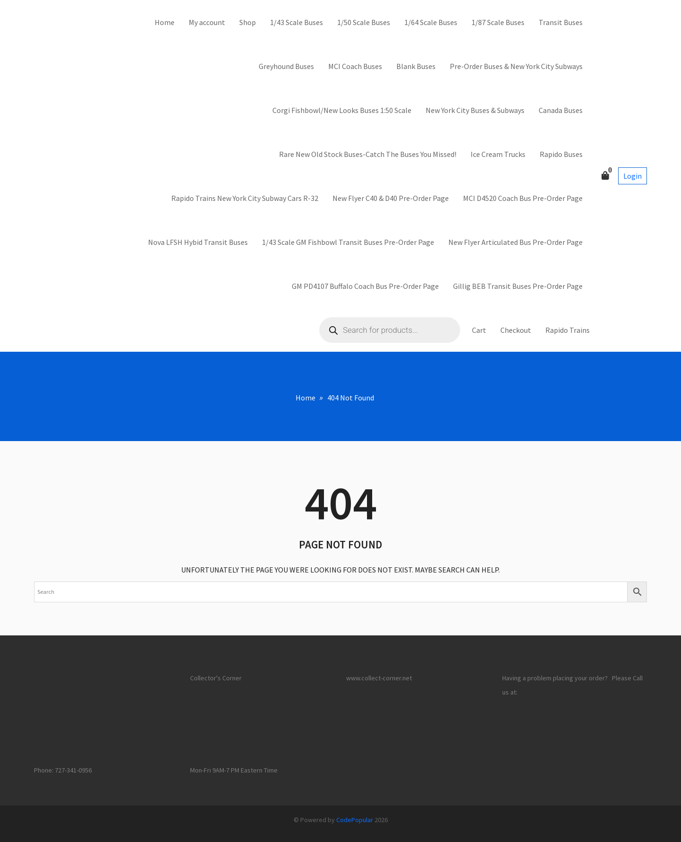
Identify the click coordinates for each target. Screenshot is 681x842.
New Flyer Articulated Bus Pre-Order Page (515, 242)
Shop (247, 22)
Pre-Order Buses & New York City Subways (516, 66)
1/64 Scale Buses (430, 22)
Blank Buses (416, 66)
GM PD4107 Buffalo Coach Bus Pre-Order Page (365, 286)
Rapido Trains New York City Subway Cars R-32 (244, 198)
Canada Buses (561, 110)
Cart (479, 330)
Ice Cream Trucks (498, 154)
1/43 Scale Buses (296, 22)
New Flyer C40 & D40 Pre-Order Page (390, 198)
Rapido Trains (567, 330)
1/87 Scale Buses (497, 22)
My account (207, 22)
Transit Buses (561, 22)
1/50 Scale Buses (363, 22)
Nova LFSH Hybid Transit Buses (198, 242)
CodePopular (354, 820)
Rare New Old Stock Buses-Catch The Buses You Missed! (367, 154)
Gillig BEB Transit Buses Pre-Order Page (518, 286)
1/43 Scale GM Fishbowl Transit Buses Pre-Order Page (348, 242)
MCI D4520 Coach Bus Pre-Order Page (523, 198)
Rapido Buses (561, 154)
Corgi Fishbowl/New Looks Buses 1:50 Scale (341, 110)
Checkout (515, 330)
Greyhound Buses (286, 66)
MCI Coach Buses (355, 66)
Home (165, 22)
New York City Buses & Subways (475, 110)
